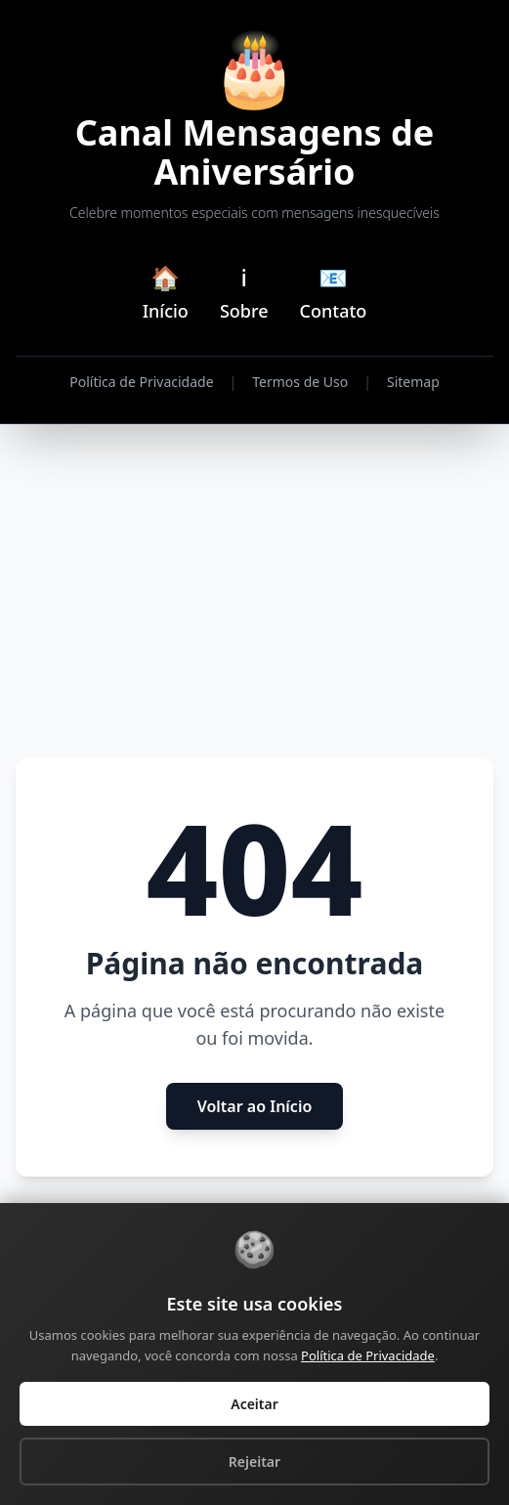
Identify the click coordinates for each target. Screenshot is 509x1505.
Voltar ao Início (255, 1106)
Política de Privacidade (141, 381)
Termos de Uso (300, 381)
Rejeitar (254, 1461)
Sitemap (413, 381)
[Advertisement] (254, 592)
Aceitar (254, 1404)
